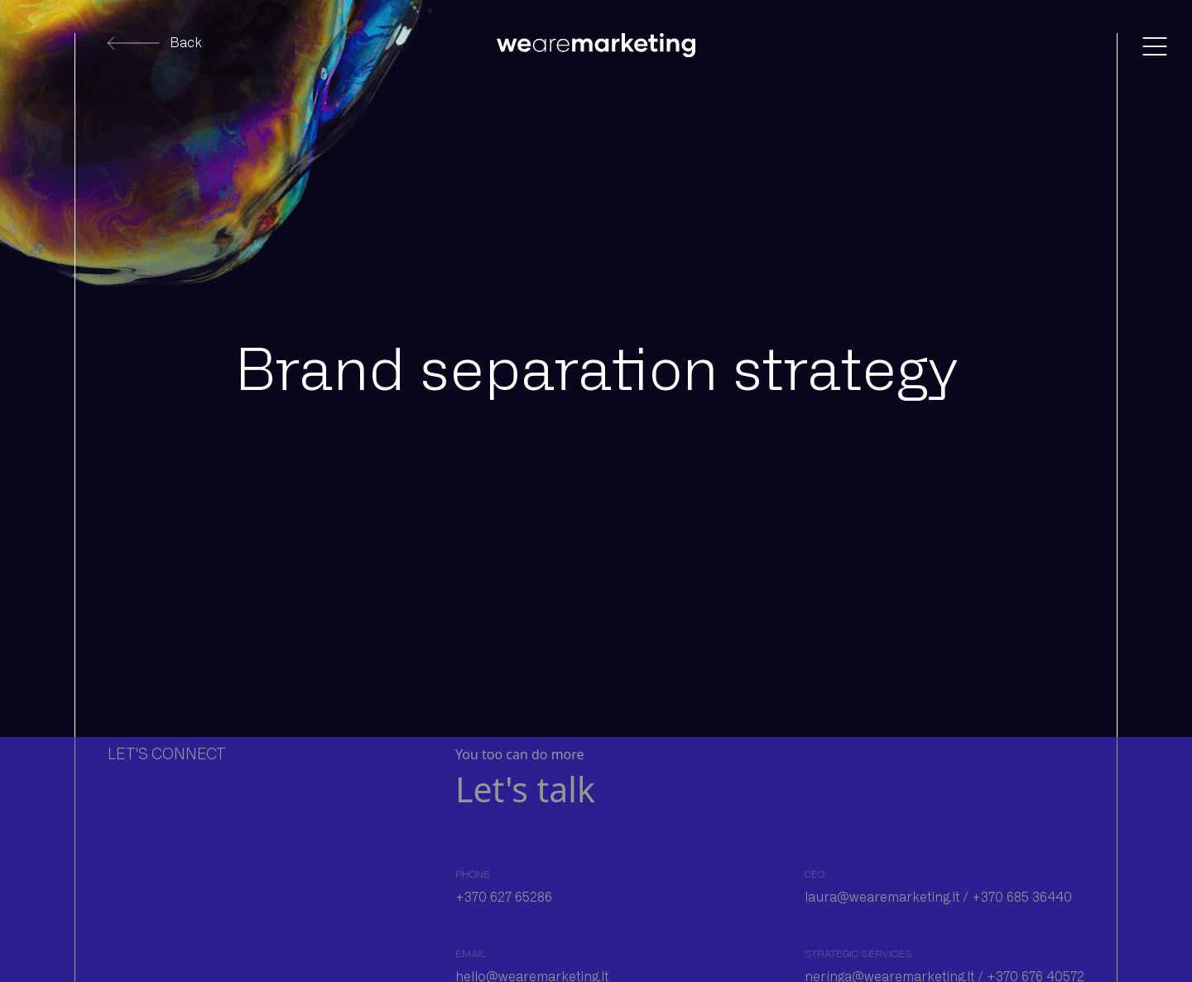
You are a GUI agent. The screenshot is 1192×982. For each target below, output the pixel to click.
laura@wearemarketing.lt (882, 897)
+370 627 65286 (503, 897)
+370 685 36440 (1023, 897)
